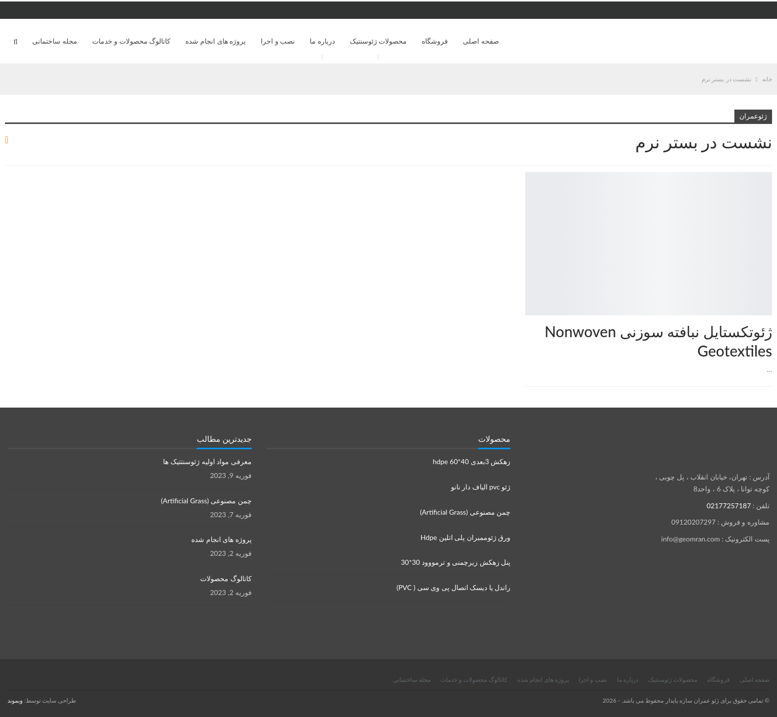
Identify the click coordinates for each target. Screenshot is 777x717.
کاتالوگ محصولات (226, 578)
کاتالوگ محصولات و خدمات (131, 41)
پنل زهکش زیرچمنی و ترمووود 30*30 (455, 562)
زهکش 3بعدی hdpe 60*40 (471, 461)
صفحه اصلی (481, 41)
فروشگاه (435, 41)
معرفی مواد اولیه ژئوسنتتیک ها (207, 461)
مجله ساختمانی (54, 41)
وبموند (15, 700)
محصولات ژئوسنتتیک (768, 173)
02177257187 (729, 505)
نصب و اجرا (278, 41)
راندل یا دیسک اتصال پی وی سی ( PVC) (453, 587)
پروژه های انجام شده (215, 41)
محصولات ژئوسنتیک (378, 41)
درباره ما (322, 41)
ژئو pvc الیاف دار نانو (481, 486)
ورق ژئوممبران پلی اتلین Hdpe (465, 537)
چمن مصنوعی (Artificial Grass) (465, 512)
